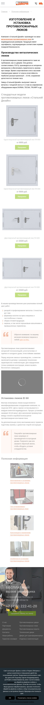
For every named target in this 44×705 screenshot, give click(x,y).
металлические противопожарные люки (16, 39)
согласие (11, 682)
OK (10, 698)
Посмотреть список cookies (27, 698)
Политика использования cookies (22, 702)
